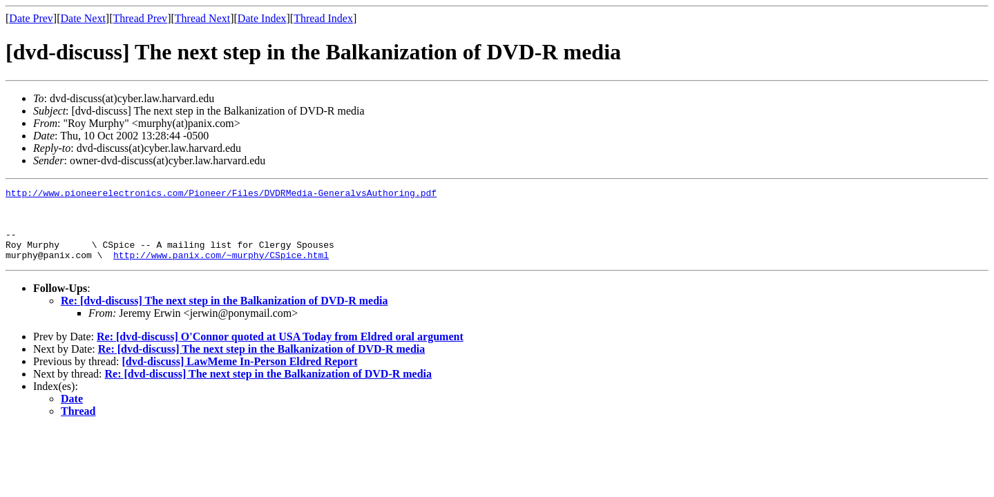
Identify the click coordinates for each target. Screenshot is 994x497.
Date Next (83, 18)
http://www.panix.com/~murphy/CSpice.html (221, 269)
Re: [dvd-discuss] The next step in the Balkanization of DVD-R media (224, 315)
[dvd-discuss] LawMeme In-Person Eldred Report (239, 376)
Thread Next (202, 18)
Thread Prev (140, 18)
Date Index (262, 18)
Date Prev (31, 18)
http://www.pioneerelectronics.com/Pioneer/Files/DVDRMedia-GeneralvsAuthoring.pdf (221, 194)
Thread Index (323, 18)
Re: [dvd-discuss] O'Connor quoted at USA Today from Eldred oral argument (280, 351)
